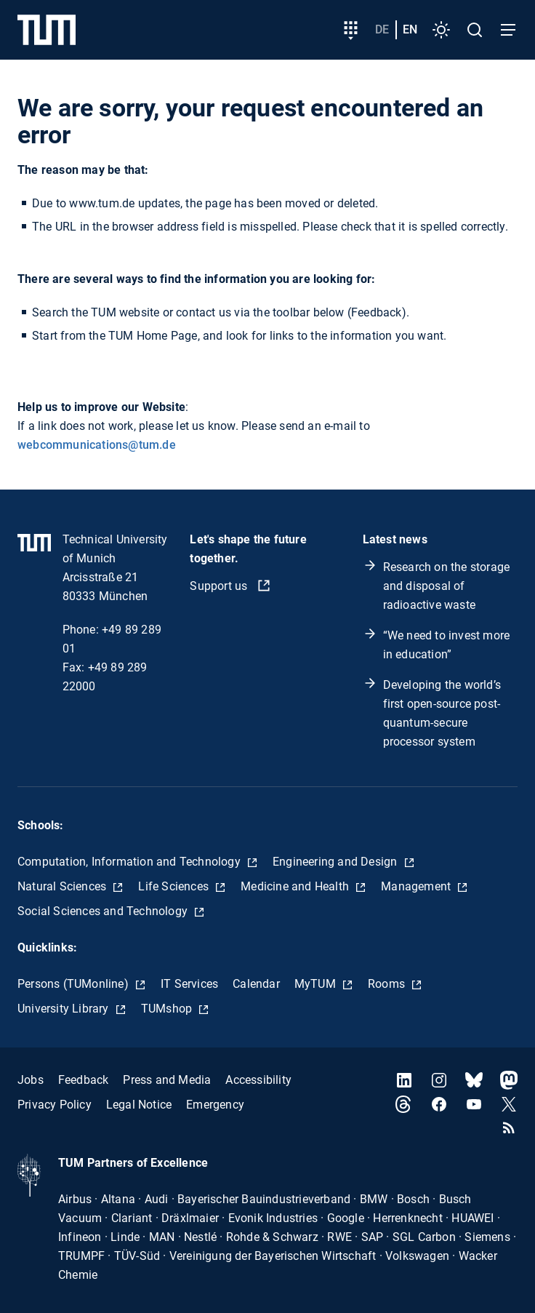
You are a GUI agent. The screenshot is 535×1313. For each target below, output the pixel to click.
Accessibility (258, 1080)
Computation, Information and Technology (130, 862)
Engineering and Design (337, 862)
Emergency (215, 1105)
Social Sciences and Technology (103, 911)
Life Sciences (175, 886)
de (382, 29)
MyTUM (316, 984)
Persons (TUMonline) (74, 984)
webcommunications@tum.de (96, 445)
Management (417, 886)
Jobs (30, 1080)
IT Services (189, 984)
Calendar (256, 984)
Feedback (83, 1080)
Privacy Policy (54, 1105)
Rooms (388, 984)
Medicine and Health (296, 886)
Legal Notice (139, 1105)
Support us (220, 586)
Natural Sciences (63, 886)
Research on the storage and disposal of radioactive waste (446, 586)
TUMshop (168, 1008)
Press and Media (167, 1080)
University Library (64, 1008)
